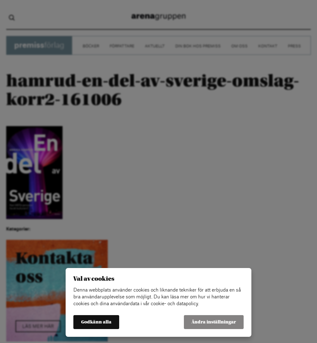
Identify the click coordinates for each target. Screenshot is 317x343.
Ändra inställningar (214, 322)
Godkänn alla (96, 322)
